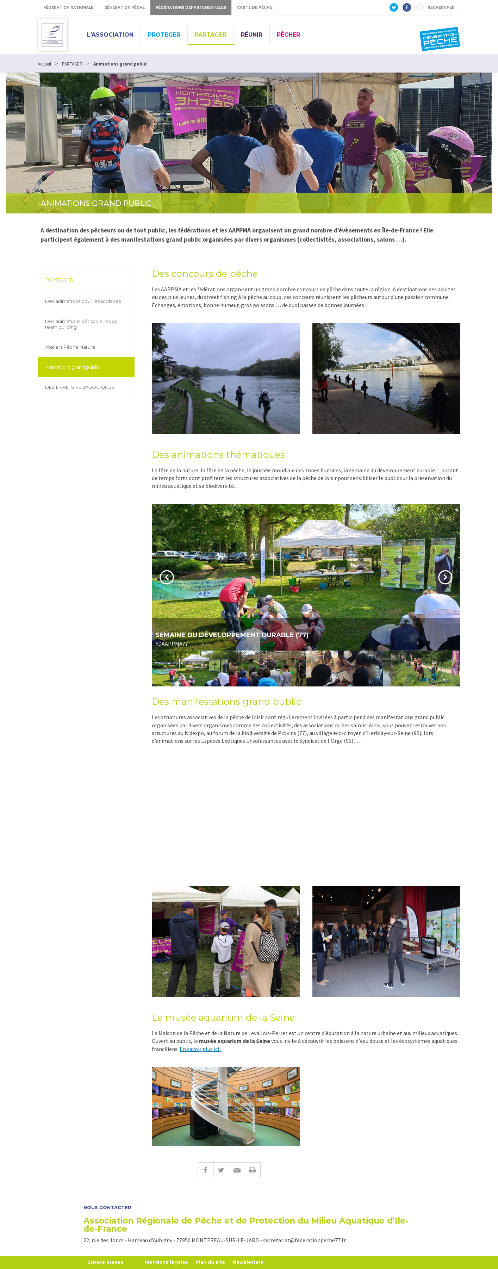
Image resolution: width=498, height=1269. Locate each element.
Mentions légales (169, 1262)
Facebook (205, 1170)
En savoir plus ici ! (201, 1048)
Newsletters (252, 1262)
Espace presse (106, 1262)
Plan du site (213, 1262)
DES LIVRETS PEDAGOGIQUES (79, 387)
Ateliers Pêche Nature (70, 347)
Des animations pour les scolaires (83, 301)
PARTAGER (210, 34)
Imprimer (253, 1170)
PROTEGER (164, 34)
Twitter (221, 1170)
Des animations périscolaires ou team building (81, 324)
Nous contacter (107, 1207)
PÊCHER (288, 34)
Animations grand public (72, 367)
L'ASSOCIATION (110, 34)
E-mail (237, 1170)
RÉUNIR (251, 34)
